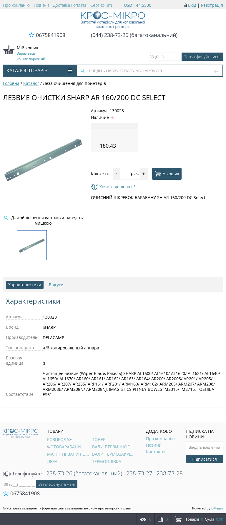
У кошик (166, 173)
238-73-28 (170, 473)
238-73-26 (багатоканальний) (84, 473)
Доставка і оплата (69, 5)
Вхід (192, 5)
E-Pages (217, 508)
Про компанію (16, 5)
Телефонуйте (22, 473)
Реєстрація (212, 5)
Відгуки (56, 284)
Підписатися (204, 459)
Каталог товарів (39, 70)
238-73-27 (139, 473)
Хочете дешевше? (113, 186)
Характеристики (24, 284)
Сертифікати (101, 5)
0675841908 (50, 34)
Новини (41, 5)
